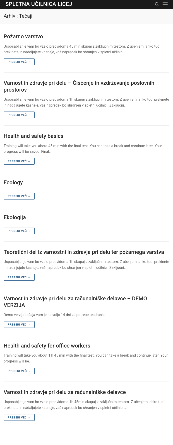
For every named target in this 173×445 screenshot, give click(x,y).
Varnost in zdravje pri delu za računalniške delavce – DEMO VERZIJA (75, 301)
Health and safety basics (33, 136)
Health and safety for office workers (47, 346)
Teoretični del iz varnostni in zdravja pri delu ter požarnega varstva (84, 252)
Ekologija (15, 217)
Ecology (13, 182)
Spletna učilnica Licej (38, 4)
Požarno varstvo (23, 36)
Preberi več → (19, 61)
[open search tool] (157, 4)
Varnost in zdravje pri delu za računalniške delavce (65, 392)
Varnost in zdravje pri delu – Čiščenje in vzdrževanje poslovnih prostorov (79, 86)
